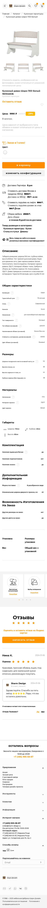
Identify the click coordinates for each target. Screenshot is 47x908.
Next (34, 67)
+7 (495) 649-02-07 (9, 833)
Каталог (16, 14)
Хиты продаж (7, 780)
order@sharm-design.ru (11, 826)
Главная (5, 14)
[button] (42, 8)
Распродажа (7, 784)
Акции (4, 772)
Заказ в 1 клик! (13, 142)
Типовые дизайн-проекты (12, 787)
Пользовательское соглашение (15, 901)
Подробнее (13, 594)
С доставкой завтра (10, 777)
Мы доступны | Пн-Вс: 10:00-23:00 (15, 828)
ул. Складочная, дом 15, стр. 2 (19, 838)
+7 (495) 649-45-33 (9, 836)
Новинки (5, 782)
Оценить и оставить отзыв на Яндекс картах (23, 631)
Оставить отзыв (12, 101)
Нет (43, 712)
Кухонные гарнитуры (33, 14)
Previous (12, 67)
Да (38, 712)
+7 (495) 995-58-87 (23, 757)
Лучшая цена (7, 775)
